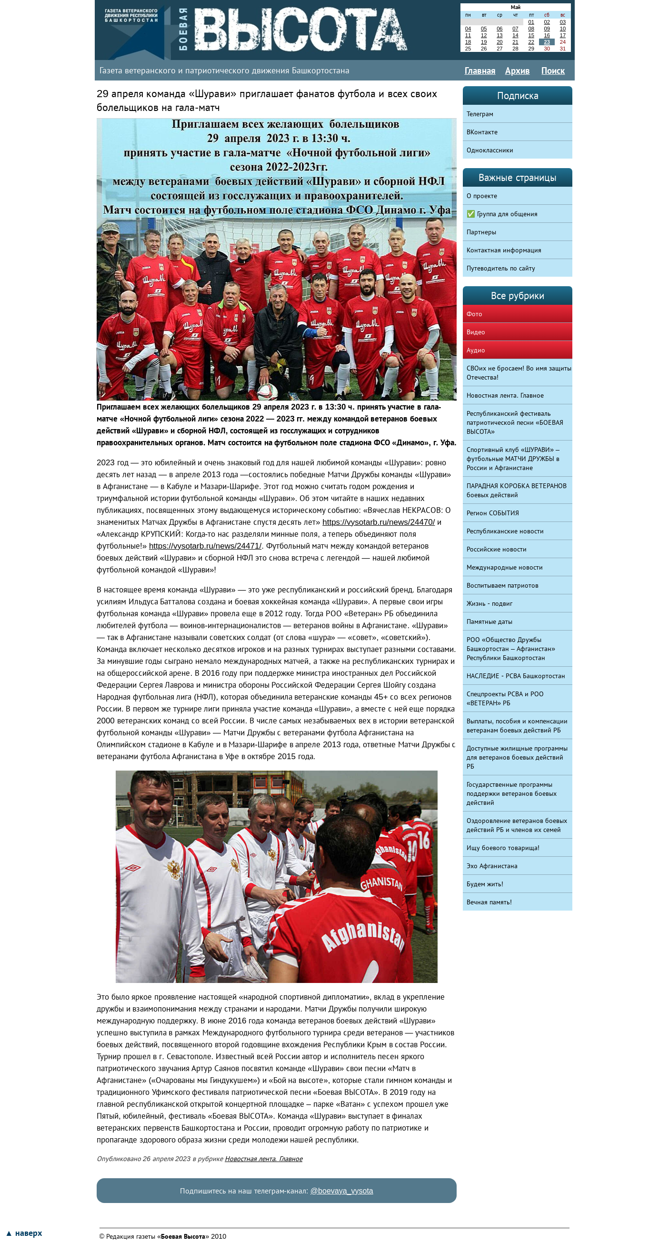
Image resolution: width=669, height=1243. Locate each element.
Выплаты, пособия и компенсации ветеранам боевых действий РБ (517, 725)
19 (484, 42)
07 (515, 28)
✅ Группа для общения (502, 214)
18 (468, 42)
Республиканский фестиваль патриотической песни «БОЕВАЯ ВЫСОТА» (515, 422)
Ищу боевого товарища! (503, 848)
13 (499, 35)
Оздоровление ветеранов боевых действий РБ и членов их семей (517, 825)
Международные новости (505, 567)
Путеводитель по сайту (501, 268)
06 (499, 28)
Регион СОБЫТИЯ (493, 513)
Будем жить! (485, 884)
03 (563, 22)
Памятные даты (489, 621)
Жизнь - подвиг (489, 603)
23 (547, 42)
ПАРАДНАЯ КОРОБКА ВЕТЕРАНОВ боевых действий (517, 490)
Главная (480, 70)
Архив (517, 70)
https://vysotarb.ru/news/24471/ (205, 546)
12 (484, 35)
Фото (474, 314)
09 (547, 28)
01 (531, 22)
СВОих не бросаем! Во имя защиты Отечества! (519, 372)
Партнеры (481, 232)
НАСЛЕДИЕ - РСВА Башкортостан (516, 676)
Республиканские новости (505, 531)
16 (547, 35)
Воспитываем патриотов (503, 585)
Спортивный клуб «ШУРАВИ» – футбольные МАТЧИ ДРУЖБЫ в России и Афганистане (513, 458)
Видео (476, 332)
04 (468, 28)
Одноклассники (490, 150)
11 (468, 35)
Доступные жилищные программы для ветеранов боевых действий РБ (517, 757)
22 (531, 42)
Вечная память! (489, 902)
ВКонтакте (482, 132)
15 (531, 35)
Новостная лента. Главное (263, 1159)
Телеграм (480, 114)
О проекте (482, 196)
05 (484, 28)
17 (563, 35)
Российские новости (497, 549)
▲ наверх (23, 1233)
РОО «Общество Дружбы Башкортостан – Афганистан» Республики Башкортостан (511, 649)
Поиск (553, 70)
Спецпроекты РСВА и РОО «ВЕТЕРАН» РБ (505, 698)
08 (531, 28)
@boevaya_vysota (341, 1191)
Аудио (476, 350)
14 (515, 35)
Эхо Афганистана (492, 866)
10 (563, 28)
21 (515, 42)
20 (499, 42)
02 (547, 22)
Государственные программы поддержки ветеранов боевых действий (512, 793)
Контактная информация (504, 250)
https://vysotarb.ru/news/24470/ (378, 522)
